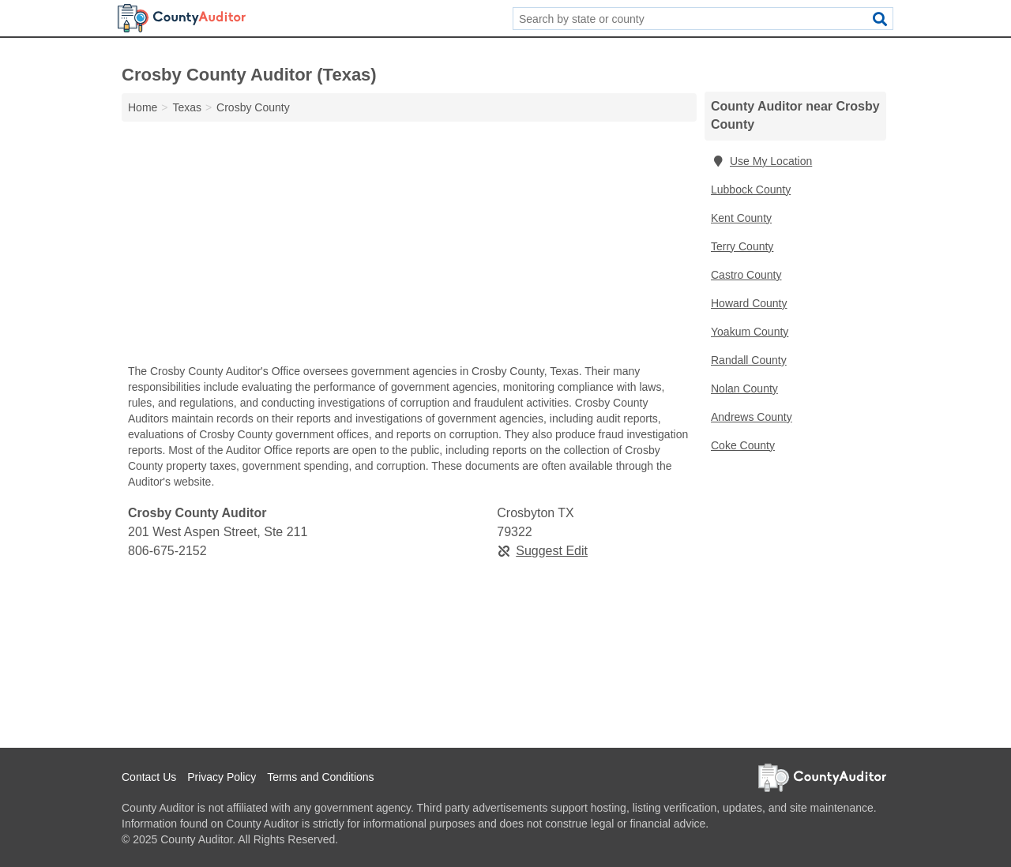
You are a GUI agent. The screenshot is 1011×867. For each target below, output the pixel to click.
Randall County (749, 360)
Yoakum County (749, 331)
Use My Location (761, 161)
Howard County (749, 303)
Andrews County (751, 417)
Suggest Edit (542, 550)
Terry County (742, 246)
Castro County (746, 274)
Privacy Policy (221, 777)
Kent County (741, 218)
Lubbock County (751, 189)
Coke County (743, 445)
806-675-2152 (167, 550)
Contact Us (149, 777)
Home (142, 107)
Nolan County (744, 388)
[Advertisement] (409, 246)
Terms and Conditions (320, 777)
